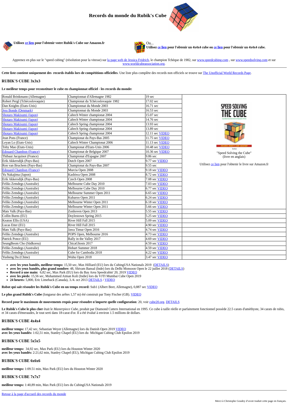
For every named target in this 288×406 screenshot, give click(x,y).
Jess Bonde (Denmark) (17, 110)
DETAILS (161, 265)
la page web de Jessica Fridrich (128, 60)
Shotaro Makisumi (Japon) (20, 115)
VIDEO (164, 133)
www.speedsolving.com (252, 60)
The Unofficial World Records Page (227, 73)
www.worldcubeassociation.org (143, 63)
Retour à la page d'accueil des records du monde (34, 394)
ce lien (29, 43)
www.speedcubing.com (212, 60)
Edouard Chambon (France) (21, 151)
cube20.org (156, 302)
